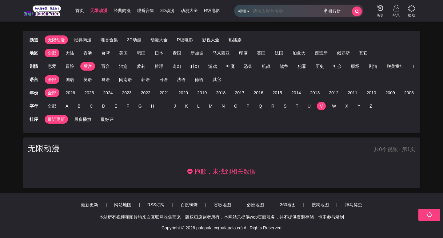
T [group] (297, 106)
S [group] (285, 106)
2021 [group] (164, 92)
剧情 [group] (364, 66)
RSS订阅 (156, 204)
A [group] (67, 106)
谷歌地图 (222, 204)
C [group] (91, 106)
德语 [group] (199, 79)
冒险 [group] (61, 66)
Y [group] (358, 106)
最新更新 (89, 204)
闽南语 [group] (125, 79)
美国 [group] (123, 53)
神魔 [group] (221, 66)
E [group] (115, 106)
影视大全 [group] (210, 39)
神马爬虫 (353, 204)
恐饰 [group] (239, 66)
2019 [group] (202, 92)
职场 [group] (346, 66)
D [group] (103, 106)
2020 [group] (183, 92)
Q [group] (260, 106)
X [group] (346, 106)
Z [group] (370, 106)
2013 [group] (315, 92)
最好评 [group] (107, 119)
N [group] (223, 106)
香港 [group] (87, 53)
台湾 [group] (105, 53)
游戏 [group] (203, 66)
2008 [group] (409, 92)
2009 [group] (390, 92)
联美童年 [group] (386, 66)
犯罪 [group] (293, 66)
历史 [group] (310, 66)
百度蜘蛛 (189, 204)
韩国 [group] (141, 53)
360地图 (288, 204)
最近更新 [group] (56, 119)
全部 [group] (52, 53)
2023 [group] (126, 92)
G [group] (140, 106)
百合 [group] (96, 66)
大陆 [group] (70, 53)
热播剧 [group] (235, 39)
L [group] (198, 106)
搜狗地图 (320, 204)
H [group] (152, 106)
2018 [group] (220, 92)
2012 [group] (333, 92)
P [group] (248, 106)
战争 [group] (275, 66)
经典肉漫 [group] (122, 10)
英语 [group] (87, 79)
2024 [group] (108, 92)
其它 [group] (363, 53)
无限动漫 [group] (98, 10)
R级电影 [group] (212, 10)
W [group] (334, 106)
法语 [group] (181, 79)
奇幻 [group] (168, 66)
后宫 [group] (78, 66)
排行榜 (332, 11)
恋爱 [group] (43, 66)
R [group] (272, 106)
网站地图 (122, 204)
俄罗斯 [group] (343, 53)
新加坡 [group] (196, 53)
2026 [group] (70, 92)
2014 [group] (296, 92)
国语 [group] (70, 79)
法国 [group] (279, 53)
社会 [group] (328, 66)
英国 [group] (261, 53)
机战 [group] (257, 66)
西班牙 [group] (321, 53)
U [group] (309, 106)
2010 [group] (371, 92)
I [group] (164, 106)
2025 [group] (89, 92)
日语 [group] (163, 79)
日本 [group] (159, 53)
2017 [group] (239, 92)
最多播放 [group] (82, 119)
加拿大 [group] (299, 53)
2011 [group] (352, 92)
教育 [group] (408, 66)
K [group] (186, 106)
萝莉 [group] (132, 66)
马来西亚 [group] (221, 53)
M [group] (211, 106)
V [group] (321, 106)
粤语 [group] (105, 79)
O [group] (235, 106)
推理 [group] (150, 66)
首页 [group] (79, 10)
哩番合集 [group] (145, 10)
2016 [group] (258, 92)
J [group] (175, 106)
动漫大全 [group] (189, 10)
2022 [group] (145, 92)
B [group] (79, 106)
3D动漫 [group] (167, 10)
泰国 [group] (177, 53)
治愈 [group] (114, 66)
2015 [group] (277, 92)
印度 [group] (243, 53)
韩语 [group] (145, 79)
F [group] (127, 106)
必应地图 (255, 204)
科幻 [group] (186, 66)
